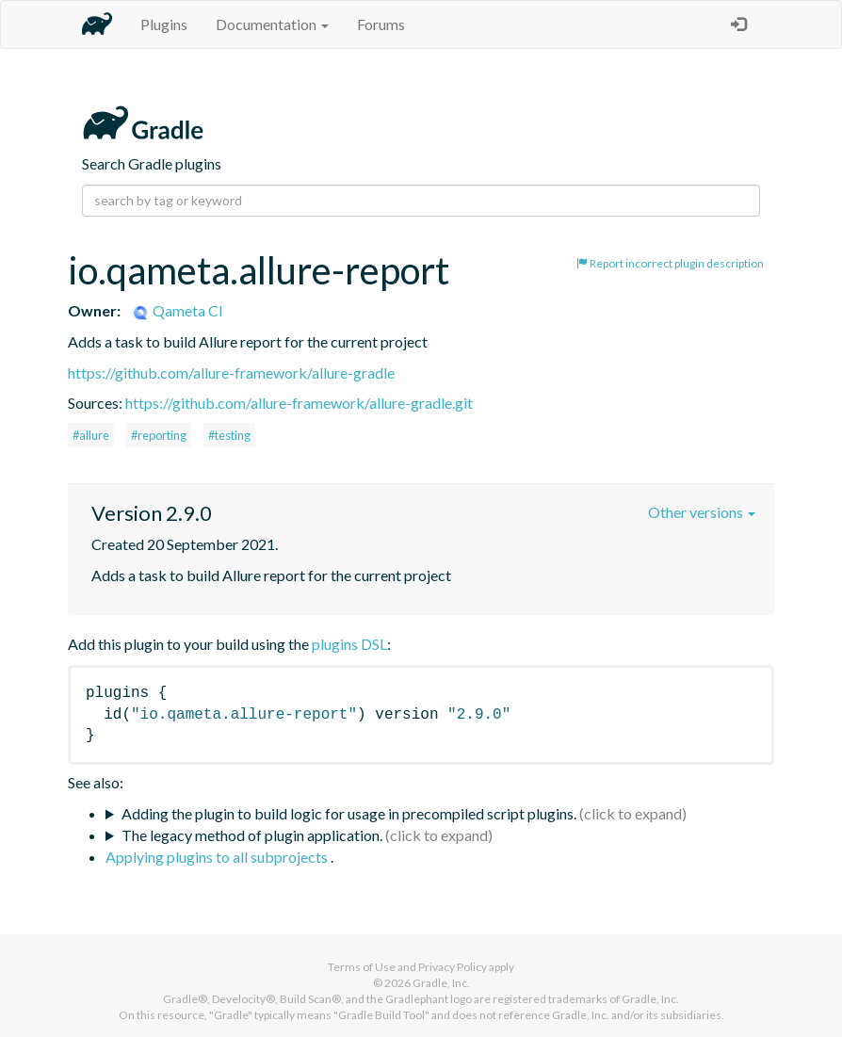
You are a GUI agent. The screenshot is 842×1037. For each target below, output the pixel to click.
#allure (91, 435)
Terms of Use (362, 967)
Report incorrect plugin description (670, 263)
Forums (381, 24)
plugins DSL (349, 644)
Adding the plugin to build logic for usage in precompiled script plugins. (348, 813)
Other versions (701, 512)
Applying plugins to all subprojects (218, 857)
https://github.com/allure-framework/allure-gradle (231, 372)
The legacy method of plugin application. (251, 835)
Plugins (163, 24)
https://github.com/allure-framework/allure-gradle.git (299, 403)
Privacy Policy (452, 967)
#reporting (158, 435)
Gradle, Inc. (441, 983)
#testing (229, 435)
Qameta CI (177, 310)
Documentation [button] (272, 24)
